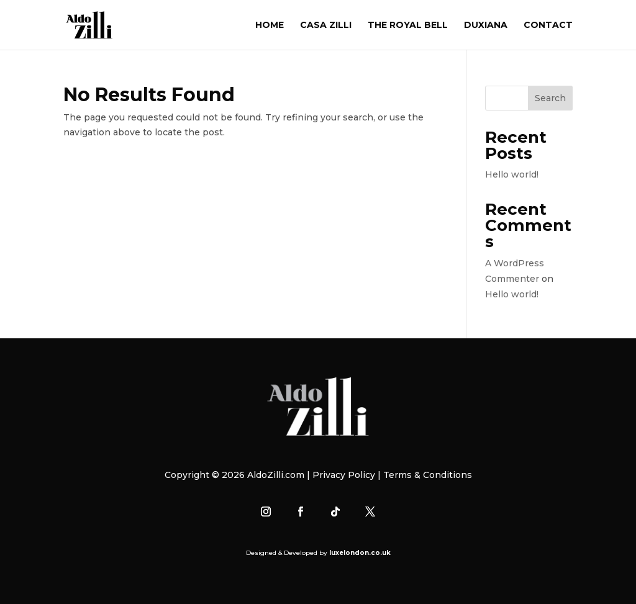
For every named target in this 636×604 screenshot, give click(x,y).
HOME (269, 25)
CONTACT (548, 25)
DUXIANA (485, 25)
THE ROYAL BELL (408, 25)
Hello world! (511, 174)
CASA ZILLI (326, 25)
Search (550, 98)
